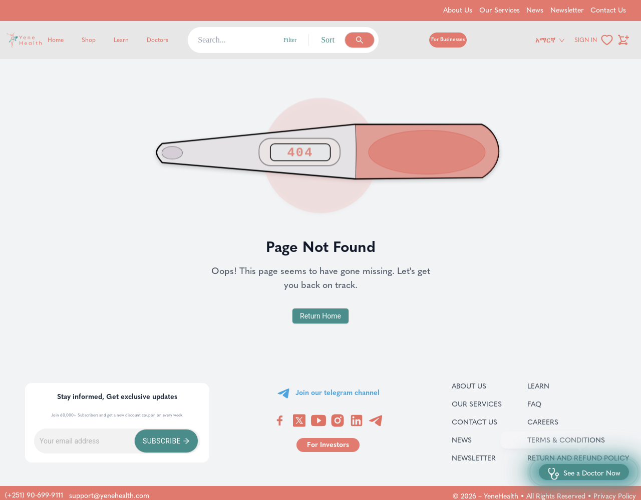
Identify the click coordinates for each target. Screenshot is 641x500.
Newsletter (477, 458)
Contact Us (477, 422)
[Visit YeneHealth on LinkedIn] (356, 420)
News (473, 440)
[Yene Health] (72, 40)
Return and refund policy (578, 458)
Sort (328, 40)
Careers (555, 422)
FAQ (547, 404)
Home (56, 40)
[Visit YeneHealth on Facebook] (279, 420)
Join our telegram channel (337, 392)
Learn (121, 40)
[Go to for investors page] (328, 445)
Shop (89, 40)
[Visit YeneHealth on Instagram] (337, 420)
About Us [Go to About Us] (457, 10)
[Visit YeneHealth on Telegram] (375, 420)
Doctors (157, 40)
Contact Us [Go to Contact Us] (608, 10)
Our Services (477, 404)
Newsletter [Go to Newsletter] (567, 10)
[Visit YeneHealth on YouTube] (318, 420)
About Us (477, 386)
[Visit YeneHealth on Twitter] (299, 420)
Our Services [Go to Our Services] (499, 10)
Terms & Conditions (578, 440)
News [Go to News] (534, 10)
